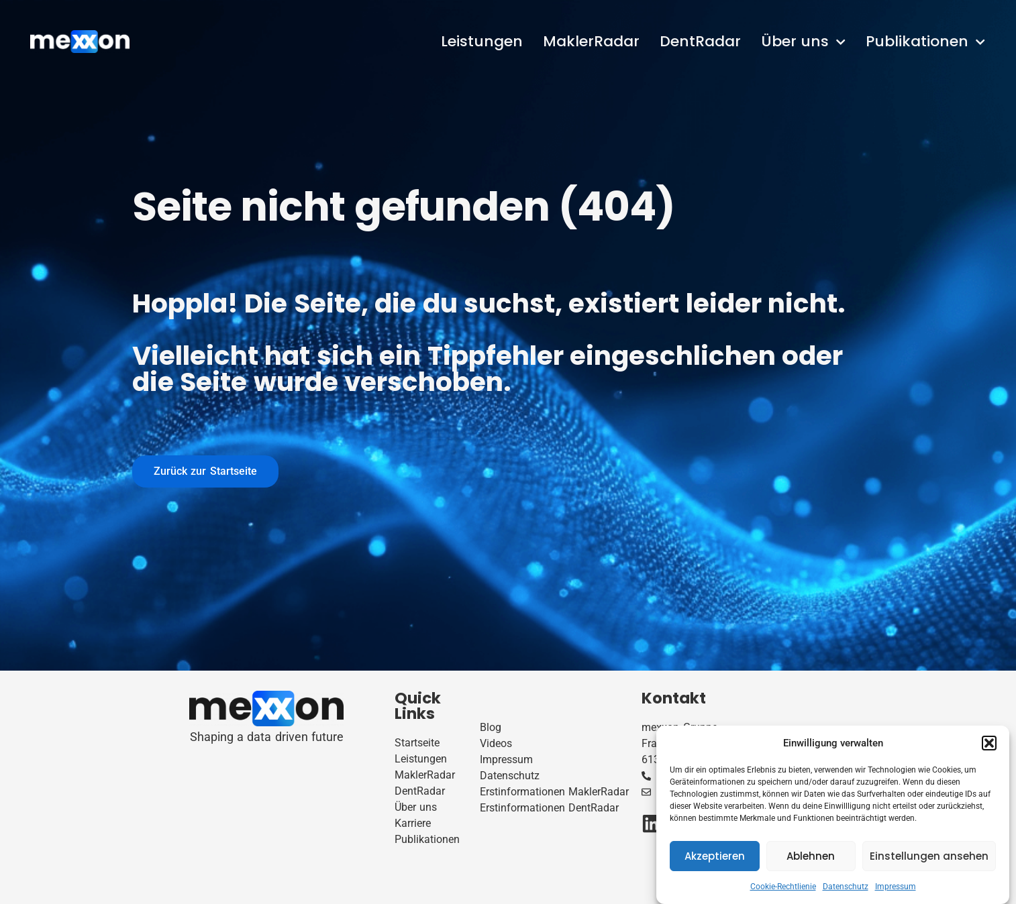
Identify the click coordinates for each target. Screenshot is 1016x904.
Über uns (803, 41)
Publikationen (925, 41)
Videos (496, 743)
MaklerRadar (591, 41)
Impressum (895, 886)
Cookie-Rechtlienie (783, 886)
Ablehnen (810, 856)
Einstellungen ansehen (929, 856)
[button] (989, 743)
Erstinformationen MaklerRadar (554, 791)
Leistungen (482, 41)
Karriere (413, 823)
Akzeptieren (714, 856)
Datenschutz (845, 886)
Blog (490, 727)
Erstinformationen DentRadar (549, 807)
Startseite (417, 742)
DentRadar (700, 41)
